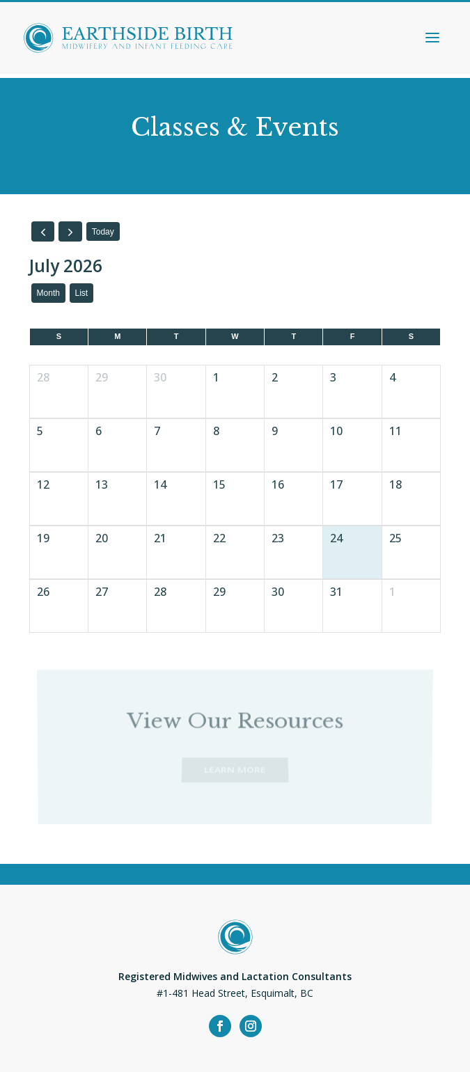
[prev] (43, 231)
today (103, 232)
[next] (70, 231)
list (81, 293)
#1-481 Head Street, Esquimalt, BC (235, 993)
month (48, 293)
